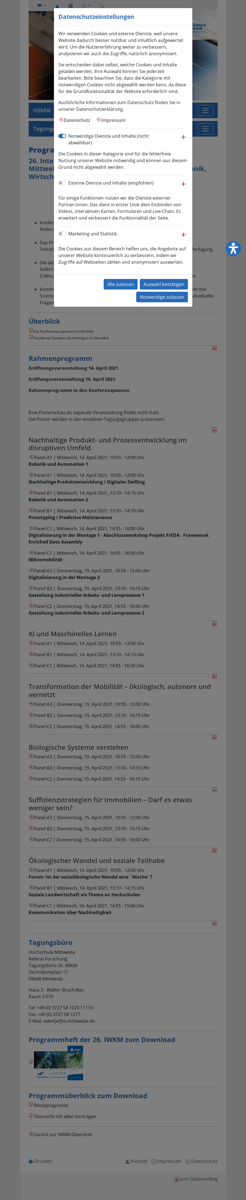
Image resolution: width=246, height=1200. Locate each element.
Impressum (113, 120)
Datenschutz (77, 120)
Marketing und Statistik (92, 234)
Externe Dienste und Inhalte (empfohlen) (110, 183)
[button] (183, 140)
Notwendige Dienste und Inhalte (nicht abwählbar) (108, 139)
